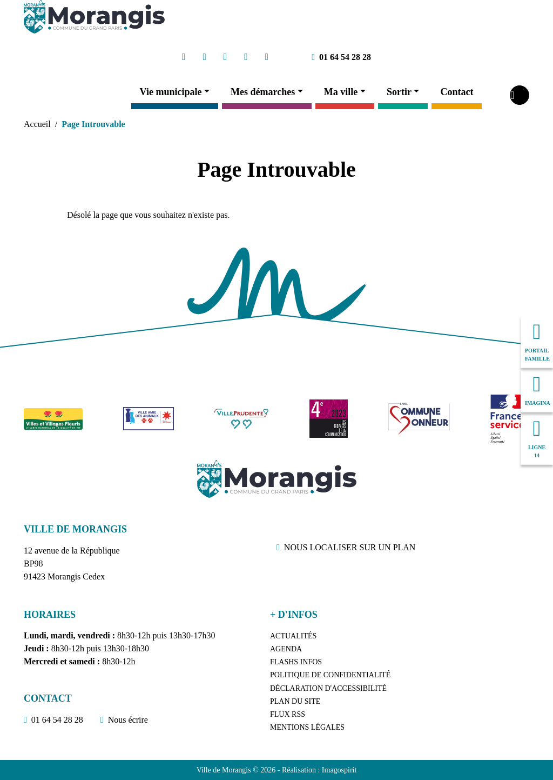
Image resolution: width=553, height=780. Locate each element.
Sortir (399, 91)
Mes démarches (263, 91)
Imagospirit (339, 770)
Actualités (293, 636)
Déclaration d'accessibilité (328, 688)
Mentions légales (307, 727)
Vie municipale (171, 91)
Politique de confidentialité (330, 675)
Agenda (286, 649)
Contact (456, 91)
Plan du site (295, 701)
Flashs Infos (296, 662)
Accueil (37, 124)
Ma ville (341, 91)
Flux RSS (287, 714)
